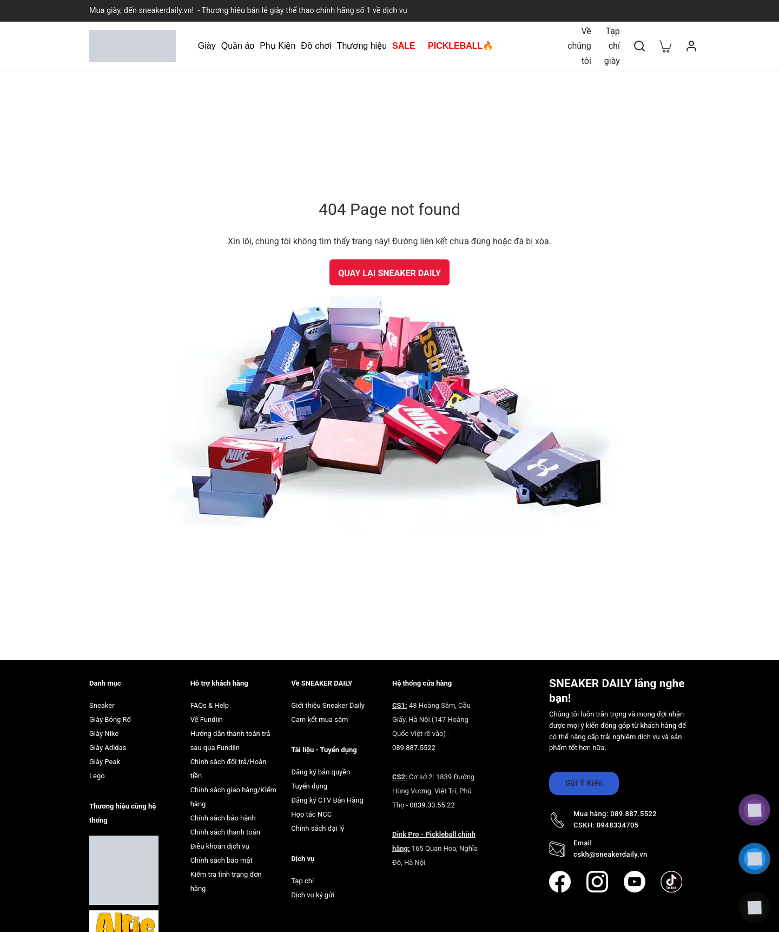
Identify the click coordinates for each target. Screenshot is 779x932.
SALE (403, 45)
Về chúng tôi (579, 46)
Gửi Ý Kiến (584, 779)
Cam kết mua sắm (319, 716)
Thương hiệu (362, 45)
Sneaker (102, 702)
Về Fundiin (206, 716)
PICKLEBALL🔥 (460, 45)
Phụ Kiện (277, 45)
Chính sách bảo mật (221, 856)
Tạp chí (302, 877)
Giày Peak (104, 758)
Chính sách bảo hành (223, 814)
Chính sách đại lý (317, 824)
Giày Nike (103, 730)
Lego (97, 772)
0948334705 (618, 821)
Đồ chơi (316, 45)
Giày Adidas (107, 744)
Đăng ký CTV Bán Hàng (327, 796)
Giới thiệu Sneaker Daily (328, 702)
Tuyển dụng (309, 782)
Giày (207, 45)
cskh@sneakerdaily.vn (610, 850)
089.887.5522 (413, 744)
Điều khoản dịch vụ (219, 842)
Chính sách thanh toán (225, 828)
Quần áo (237, 45)
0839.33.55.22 (432, 801)
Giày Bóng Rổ (110, 716)
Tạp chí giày (612, 46)
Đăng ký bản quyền (320, 768)
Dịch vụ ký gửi (312, 891)
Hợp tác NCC (311, 810)
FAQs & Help (209, 702)
